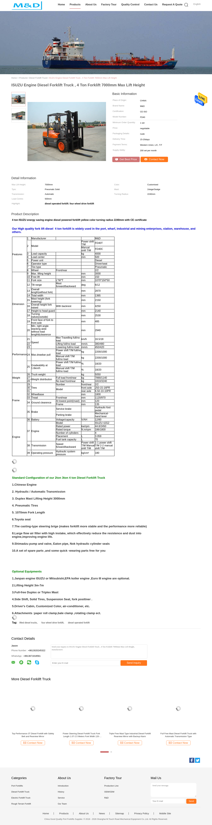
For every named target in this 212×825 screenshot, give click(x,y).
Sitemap (119, 813)
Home (61, 4)
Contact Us (150, 4)
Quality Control (130, 4)
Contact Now (154, 159)
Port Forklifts (17, 786)
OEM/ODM (109, 792)
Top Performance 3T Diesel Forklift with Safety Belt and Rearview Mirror (33, 735)
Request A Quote (172, 4)
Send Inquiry (134, 662)
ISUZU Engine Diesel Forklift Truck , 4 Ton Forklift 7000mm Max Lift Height (83, 78)
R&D (106, 798)
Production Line (111, 786)
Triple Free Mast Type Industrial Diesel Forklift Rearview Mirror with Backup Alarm (130, 735)
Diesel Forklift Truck (20, 792)
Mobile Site (165, 813)
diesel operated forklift (79, 622)
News (102, 813)
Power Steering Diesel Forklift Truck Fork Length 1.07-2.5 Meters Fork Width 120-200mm (81, 735)
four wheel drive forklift (52, 622)
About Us (91, 4)
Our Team (62, 804)
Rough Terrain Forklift (21, 804)
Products (75, 4)
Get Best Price (126, 159)
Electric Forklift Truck (20, 798)
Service (61, 798)
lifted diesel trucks (28, 622)
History (61, 792)
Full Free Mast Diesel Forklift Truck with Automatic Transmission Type (178, 735)
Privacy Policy (141, 813)
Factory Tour (109, 4)
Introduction (63, 786)
